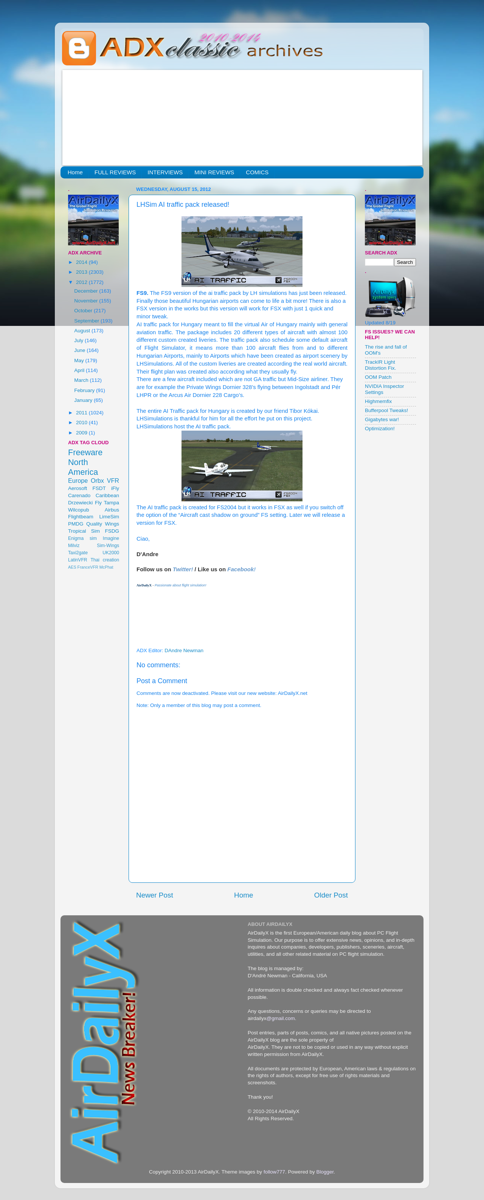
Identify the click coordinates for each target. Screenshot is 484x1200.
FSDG (112, 531)
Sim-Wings (108, 545)
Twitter (182, 569)
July (79, 340)
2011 (82, 413)
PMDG (76, 524)
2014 (82, 262)
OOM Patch (378, 377)
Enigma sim (82, 538)
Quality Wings (102, 524)
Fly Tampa (107, 502)
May (79, 360)
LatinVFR (77, 560)
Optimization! (380, 428)
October (84, 310)
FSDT (99, 488)
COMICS (257, 172)
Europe (78, 480)
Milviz (73, 545)
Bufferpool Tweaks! (386, 410)
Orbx (97, 480)
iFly (115, 488)
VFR (113, 480)
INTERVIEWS (165, 172)
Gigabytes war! (382, 419)
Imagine (111, 538)
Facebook (240, 569)
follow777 (274, 1172)
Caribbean (107, 495)
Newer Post (154, 895)
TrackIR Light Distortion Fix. (380, 365)
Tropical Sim (84, 531)
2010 (82, 422)
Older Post (331, 895)
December (86, 291)
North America (83, 467)
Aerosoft (77, 488)
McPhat (106, 567)
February (85, 390)
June (80, 350)
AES (72, 567)
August (83, 330)
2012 (82, 282)
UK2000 (110, 552)
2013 (82, 272)
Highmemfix (378, 401)
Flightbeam (80, 516)
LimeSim (109, 516)
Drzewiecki (80, 502)
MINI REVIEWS (214, 172)
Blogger (325, 1172)
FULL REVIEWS (115, 172)
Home (75, 172)
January (84, 400)
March (82, 380)
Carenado (79, 495)
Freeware (85, 452)
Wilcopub (78, 510)
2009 (82, 433)
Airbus (112, 510)
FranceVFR (88, 567)
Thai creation (104, 560)
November (86, 301)
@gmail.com (281, 1018)
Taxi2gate (78, 552)
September (87, 321)
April (80, 370)
